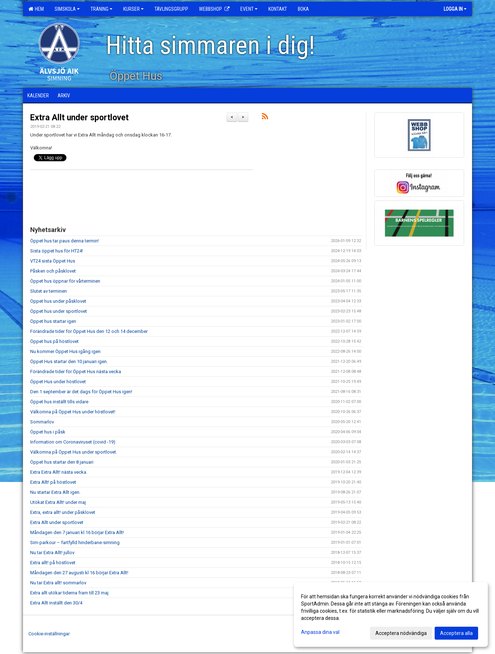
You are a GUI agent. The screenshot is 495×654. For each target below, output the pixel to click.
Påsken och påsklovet (53, 271)
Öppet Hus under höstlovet (58, 381)
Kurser (133, 9)
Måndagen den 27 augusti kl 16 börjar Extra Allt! (79, 572)
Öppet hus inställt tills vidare (59, 401)
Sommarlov (42, 422)
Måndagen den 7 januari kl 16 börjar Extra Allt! (77, 532)
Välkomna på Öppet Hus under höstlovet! (72, 411)
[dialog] (391, 614)
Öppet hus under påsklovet (58, 301)
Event (249, 9)
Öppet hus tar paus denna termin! (64, 240)
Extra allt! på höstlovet (52, 562)
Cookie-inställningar (49, 633)
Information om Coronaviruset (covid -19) (72, 442)
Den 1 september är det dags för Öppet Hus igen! (81, 391)
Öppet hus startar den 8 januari (61, 462)
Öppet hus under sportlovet (58, 311)
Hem (36, 9)
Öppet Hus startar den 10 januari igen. (69, 361)
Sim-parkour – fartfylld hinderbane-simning (75, 542)
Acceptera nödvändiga (401, 633)
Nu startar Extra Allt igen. (55, 492)
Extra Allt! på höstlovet (53, 482)
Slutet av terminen (48, 291)
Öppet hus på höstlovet (54, 341)
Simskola (67, 9)
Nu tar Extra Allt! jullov (52, 552)
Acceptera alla (456, 633)
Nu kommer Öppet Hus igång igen (65, 351)
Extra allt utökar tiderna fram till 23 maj (69, 592)
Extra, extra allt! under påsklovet (62, 512)
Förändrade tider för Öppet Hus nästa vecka (75, 371)
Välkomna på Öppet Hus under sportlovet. (73, 452)
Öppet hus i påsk (47, 432)
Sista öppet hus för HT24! (56, 251)
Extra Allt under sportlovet (79, 117)
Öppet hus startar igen (53, 321)
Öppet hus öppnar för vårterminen (65, 281)
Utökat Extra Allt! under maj (58, 502)
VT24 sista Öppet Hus (52, 261)
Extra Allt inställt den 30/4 (56, 603)
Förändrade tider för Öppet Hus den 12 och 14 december (89, 331)
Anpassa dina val (320, 632)
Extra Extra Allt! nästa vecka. (58, 472)
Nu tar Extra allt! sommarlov (58, 582)
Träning (101, 9)
